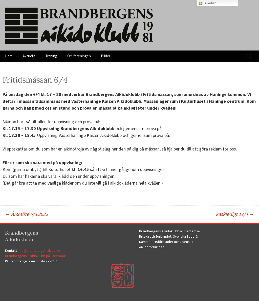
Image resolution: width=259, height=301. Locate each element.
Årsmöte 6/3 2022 (26, 214)
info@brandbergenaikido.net (39, 250)
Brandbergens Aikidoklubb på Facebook (35, 256)
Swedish (207, 3)
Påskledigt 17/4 (235, 214)
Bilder (105, 56)
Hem (8, 56)
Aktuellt (29, 56)
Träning (51, 56)
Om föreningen (79, 56)
